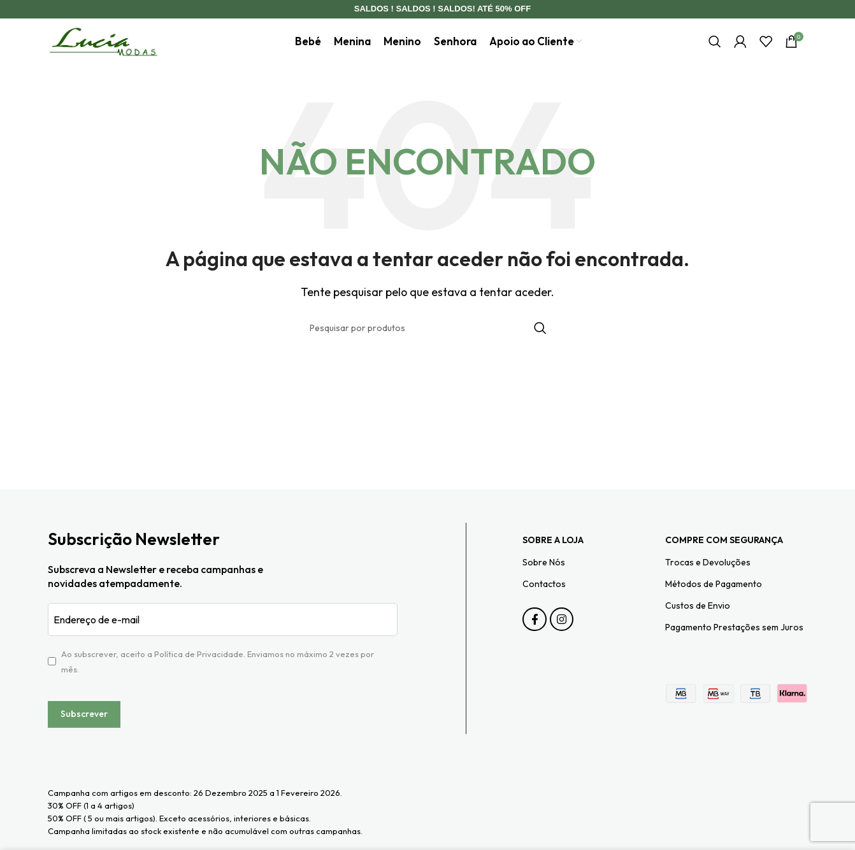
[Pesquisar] (715, 51)
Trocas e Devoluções (708, 582)
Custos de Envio (697, 625)
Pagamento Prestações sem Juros (734, 647)
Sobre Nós (543, 582)
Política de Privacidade (198, 674)
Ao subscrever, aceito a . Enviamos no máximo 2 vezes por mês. (217, 681)
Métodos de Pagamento (713, 603)
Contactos (544, 603)
